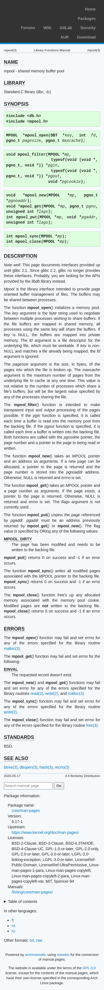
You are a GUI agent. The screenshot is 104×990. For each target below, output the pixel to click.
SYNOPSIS (16, 104)
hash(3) (45, 767)
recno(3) (62, 767)
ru (13, 931)
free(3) (92, 725)
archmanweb (35, 955)
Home (90, 9)
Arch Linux (30, 8)
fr (13, 920)
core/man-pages (26, 810)
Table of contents (22, 901)
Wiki (48, 28)
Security (88, 28)
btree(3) (10, 767)
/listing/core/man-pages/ (32, 892)
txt (32, 940)
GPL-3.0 (89, 968)
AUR (64, 37)
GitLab (66, 28)
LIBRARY (14, 83)
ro (13, 925)
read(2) (37, 693)
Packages (87, 18)
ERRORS (14, 629)
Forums (28, 28)
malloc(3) (12, 648)
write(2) (51, 693)
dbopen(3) (28, 767)
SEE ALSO (16, 758)
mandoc (63, 955)
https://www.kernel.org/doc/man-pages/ (45, 832)
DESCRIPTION (20, 256)
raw (39, 940)
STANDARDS (19, 737)
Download (86, 37)
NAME (11, 62)
